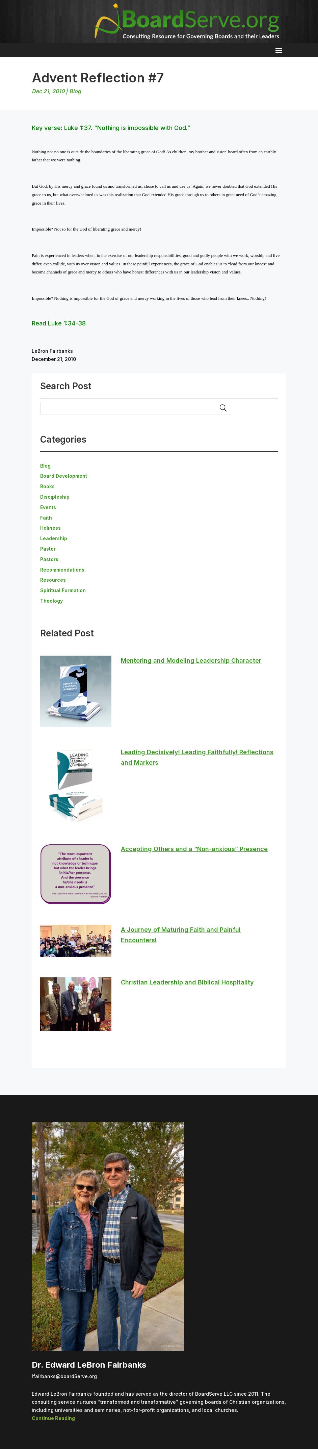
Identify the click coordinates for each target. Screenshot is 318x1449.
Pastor (48, 549)
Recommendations (62, 570)
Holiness (50, 528)
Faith (46, 518)
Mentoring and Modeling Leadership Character (191, 660)
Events (48, 507)
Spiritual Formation (63, 590)
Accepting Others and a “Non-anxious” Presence (194, 848)
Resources (53, 580)
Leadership (53, 538)
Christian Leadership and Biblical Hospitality (187, 982)
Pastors (49, 559)
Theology (51, 601)
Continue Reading (53, 1418)
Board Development (63, 476)
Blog (75, 91)
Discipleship (55, 497)
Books (47, 486)
